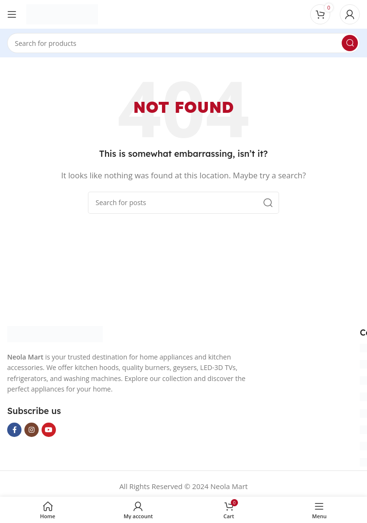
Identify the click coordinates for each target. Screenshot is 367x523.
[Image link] (55, 333)
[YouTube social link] (49, 430)
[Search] (183, 43)
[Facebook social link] (14, 430)
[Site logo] (62, 13)
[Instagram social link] (31, 430)
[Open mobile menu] (12, 14)
